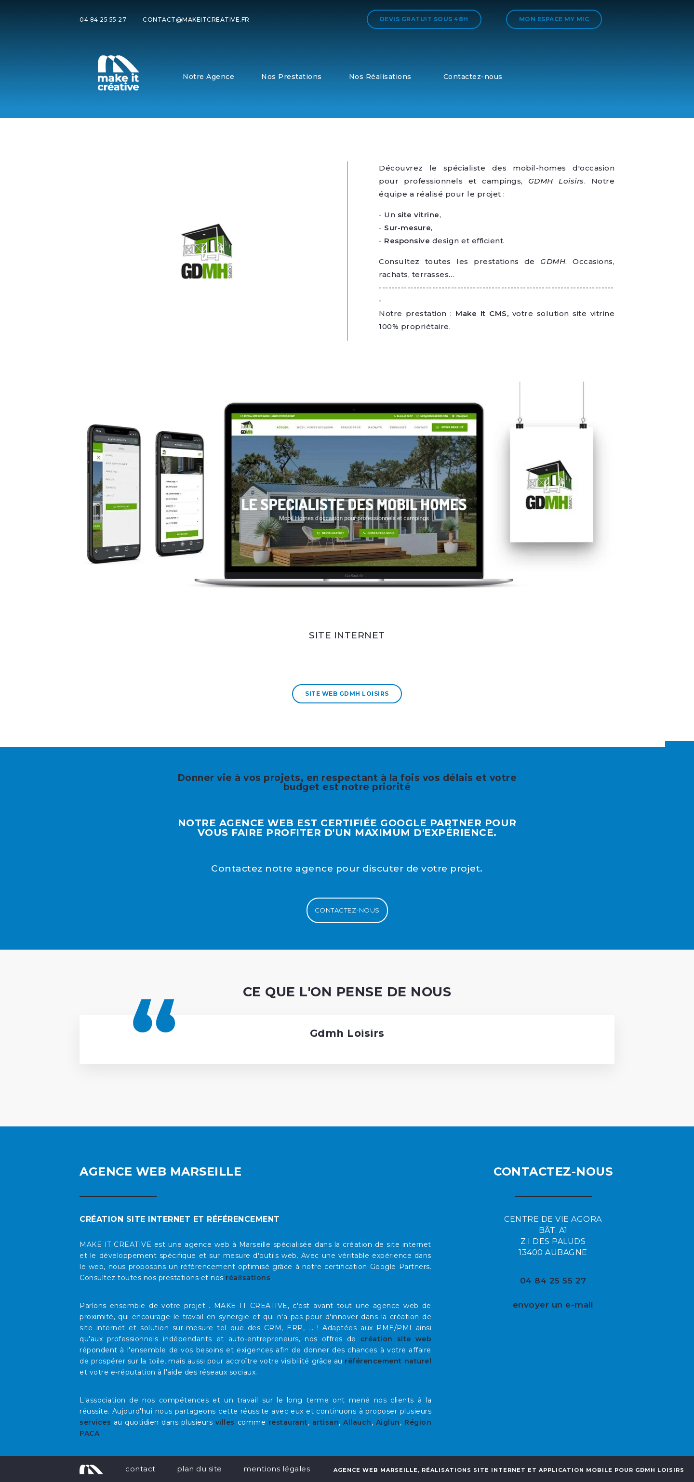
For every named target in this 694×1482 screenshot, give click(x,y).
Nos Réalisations (380, 76)
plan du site (199, 1468)
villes (225, 1422)
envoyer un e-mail (553, 1305)
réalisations (248, 1277)
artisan (325, 1422)
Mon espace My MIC (554, 19)
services (95, 1422)
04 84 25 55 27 (103, 19)
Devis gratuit (424, 19)
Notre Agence (208, 76)
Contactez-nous (473, 76)
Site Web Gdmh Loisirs (347, 693)
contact (140, 1468)
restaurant (288, 1422)
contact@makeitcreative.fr (196, 19)
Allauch (357, 1422)
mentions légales (276, 1468)
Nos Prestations (291, 76)
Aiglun (388, 1422)
